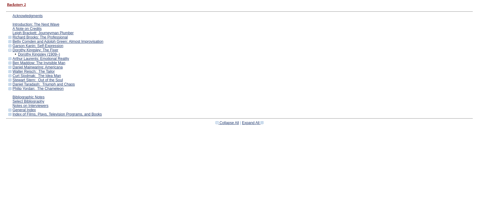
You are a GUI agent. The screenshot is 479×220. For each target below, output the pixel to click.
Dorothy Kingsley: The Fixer (35, 50)
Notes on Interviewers (31, 106)
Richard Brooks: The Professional (40, 37)
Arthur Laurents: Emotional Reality (41, 59)
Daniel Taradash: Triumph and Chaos (44, 84)
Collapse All (227, 123)
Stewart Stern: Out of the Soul (38, 80)
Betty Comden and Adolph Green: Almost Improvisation (58, 41)
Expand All (252, 123)
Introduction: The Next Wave (36, 24)
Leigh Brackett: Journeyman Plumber (43, 33)
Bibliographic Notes (29, 97)
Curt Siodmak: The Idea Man (37, 76)
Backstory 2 (16, 4)
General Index (24, 110)
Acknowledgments (28, 16)
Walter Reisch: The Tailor (34, 71)
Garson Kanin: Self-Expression (38, 46)
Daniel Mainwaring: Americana (38, 67)
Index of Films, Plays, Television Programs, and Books (57, 114)
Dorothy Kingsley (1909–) (39, 54)
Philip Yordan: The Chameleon (38, 88)
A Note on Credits (27, 29)
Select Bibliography (28, 101)
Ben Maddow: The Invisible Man (39, 63)
